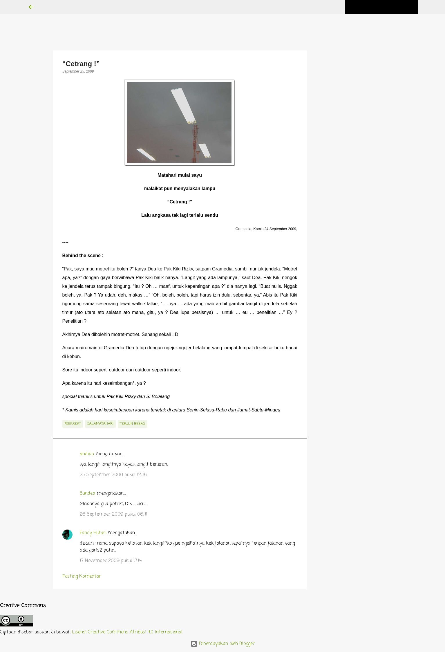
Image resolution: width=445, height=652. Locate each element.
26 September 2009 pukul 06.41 (113, 514)
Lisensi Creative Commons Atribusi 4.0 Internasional (127, 632)
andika (87, 454)
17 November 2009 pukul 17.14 (111, 560)
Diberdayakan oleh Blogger (223, 643)
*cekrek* (73, 424)
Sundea (87, 493)
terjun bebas (132, 424)
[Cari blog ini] (387, 7)
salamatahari (100, 424)
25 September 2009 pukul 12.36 (113, 475)
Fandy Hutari (93, 533)
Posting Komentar (81, 576)
